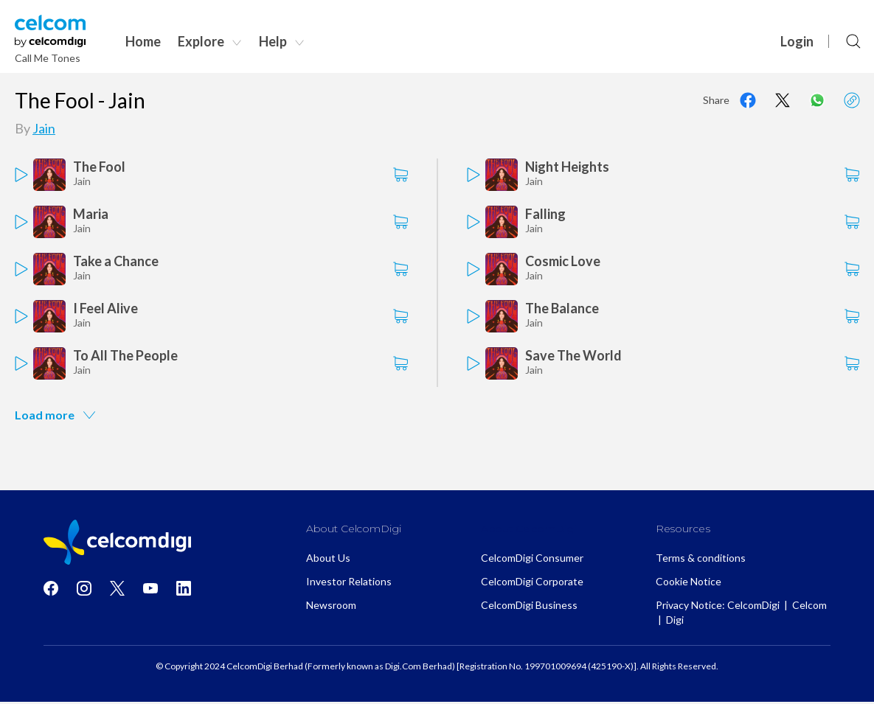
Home (143, 41)
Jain (43, 128)
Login (797, 41)
